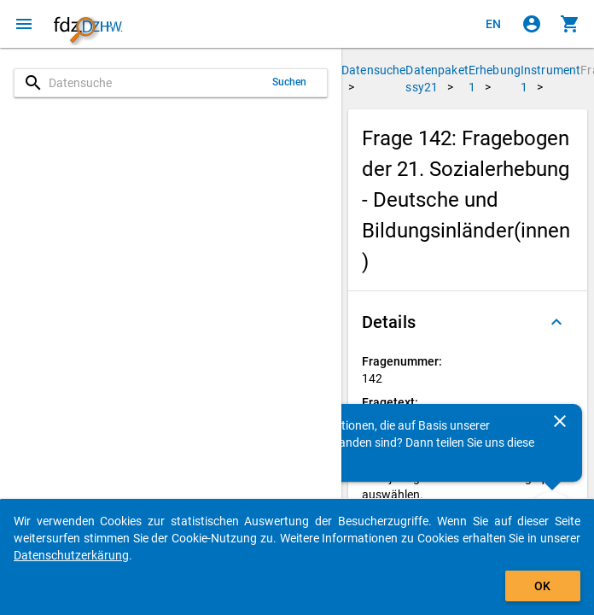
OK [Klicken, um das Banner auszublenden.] (542, 586)
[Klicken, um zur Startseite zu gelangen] (88, 24)
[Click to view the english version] (493, 24)
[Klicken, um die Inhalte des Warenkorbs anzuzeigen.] (570, 24)
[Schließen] (560, 421)
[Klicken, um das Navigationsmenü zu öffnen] (24, 24)
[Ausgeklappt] (556, 322)
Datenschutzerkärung (71, 555)
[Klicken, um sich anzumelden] (532, 24)
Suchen (289, 82)
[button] (468, 322)
